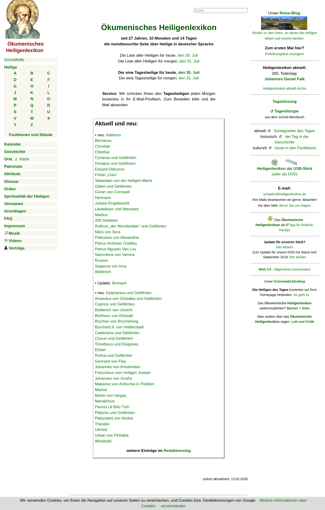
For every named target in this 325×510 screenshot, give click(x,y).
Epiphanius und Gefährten (129, 293)
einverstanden (173, 506)
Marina (101, 390)
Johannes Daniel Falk (285, 79)
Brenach (119, 283)
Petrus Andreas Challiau (116, 243)
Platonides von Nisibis (114, 418)
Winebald (103, 441)
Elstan (100, 350)
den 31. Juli (189, 61)
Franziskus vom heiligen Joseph (123, 372)
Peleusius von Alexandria (117, 237)
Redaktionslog (177, 450)
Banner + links (298, 308)
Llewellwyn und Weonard (116, 209)
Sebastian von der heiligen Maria (123, 180)
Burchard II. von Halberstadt (119, 327)
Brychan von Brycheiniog (116, 321)
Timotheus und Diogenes (116, 344)
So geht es (301, 295)
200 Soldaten (106, 220)
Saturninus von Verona (115, 254)
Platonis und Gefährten (115, 412)
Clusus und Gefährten (114, 338)
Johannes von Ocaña (113, 378)
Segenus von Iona (110, 266)
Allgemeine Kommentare (292, 269)
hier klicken (284, 247)
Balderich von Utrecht (113, 310)
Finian (106, 175)
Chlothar (102, 152)
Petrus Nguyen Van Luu (115, 249)
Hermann (103, 198)
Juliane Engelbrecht (112, 203)
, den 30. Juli (187, 72)
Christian (102, 146)
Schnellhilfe (14, 60)
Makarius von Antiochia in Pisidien (124, 384)
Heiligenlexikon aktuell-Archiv (284, 88)
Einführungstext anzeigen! (284, 54)
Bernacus (103, 140)
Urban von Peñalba (112, 435)
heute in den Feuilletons (295, 148)
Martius (101, 215)
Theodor (102, 424)
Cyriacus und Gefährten (115, 157)
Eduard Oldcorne (110, 169)
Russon (101, 260)
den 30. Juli (188, 55)
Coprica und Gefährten (115, 304)
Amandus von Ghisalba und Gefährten (128, 298)
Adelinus (113, 135)
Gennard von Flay (110, 361)
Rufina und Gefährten (113, 355)
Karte (24, 159)
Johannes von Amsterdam (117, 367)
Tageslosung (285, 101)
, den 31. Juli (188, 78)
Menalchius (105, 401)
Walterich (103, 272)
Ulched (101, 429)
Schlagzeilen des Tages (294, 131)
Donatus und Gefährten (115, 163)
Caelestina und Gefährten (117, 333)
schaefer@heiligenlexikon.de (284, 194)
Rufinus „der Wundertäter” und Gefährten (130, 226)
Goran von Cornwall (112, 192)
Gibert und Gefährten (113, 186)
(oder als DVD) (284, 168)
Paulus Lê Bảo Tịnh (112, 407)
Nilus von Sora (107, 232)
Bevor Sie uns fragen (294, 205)
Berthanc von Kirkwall (113, 316)
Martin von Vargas (110, 395)
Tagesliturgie (286, 111)
